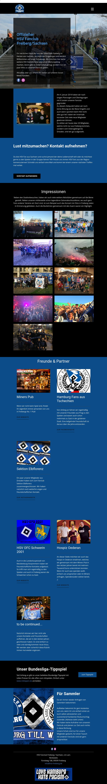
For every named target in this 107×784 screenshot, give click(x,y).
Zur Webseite (23, 417)
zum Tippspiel (87, 674)
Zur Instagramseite (26, 497)
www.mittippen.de (24, 681)
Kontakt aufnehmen (27, 176)
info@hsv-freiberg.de (53, 763)
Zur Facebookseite (65, 430)
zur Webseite (23, 580)
